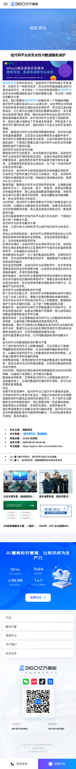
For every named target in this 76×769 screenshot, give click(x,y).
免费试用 (57, 764)
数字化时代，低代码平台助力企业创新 (37, 456)
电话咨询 (19, 764)
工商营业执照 (38, 748)
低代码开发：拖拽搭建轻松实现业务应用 (42, 460)
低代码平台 (9, 82)
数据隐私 (42, 433)
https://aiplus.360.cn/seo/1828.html (42, 446)
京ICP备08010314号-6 (38, 751)
